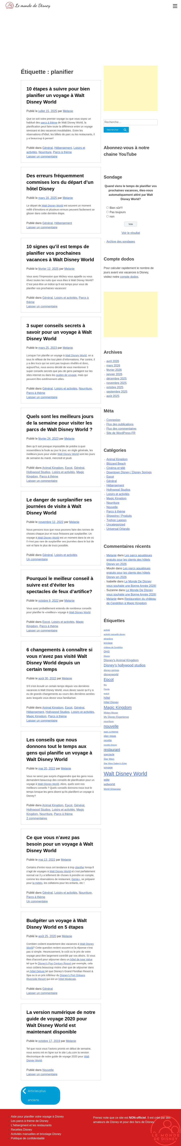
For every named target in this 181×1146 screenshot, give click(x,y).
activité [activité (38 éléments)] (107, 630)
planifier (79, 867)
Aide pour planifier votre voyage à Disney (37, 1116)
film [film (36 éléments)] (105, 685)
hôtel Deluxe (37, 971)
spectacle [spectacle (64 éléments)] (109, 754)
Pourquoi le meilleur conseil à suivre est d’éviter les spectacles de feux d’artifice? (59, 585)
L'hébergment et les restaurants (31, 1125)
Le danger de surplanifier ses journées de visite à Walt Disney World (59, 506)
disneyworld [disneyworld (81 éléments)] (111, 674)
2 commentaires (36, 818)
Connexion (113, 419)
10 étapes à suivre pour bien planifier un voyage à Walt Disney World (58, 95)
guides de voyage (66, 375)
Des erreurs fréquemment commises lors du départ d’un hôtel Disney (59, 182)
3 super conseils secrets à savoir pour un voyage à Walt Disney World (59, 332)
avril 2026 (112, 361)
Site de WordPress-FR (120, 433)
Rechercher (112, 129)
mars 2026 (113, 365)
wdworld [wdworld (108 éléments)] (109, 784)
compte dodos (129, 276)
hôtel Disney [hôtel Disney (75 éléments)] (111, 702)
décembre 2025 (116, 378)
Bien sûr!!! (116, 207)
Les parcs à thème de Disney (29, 1120)
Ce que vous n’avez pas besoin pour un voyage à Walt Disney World (59, 844)
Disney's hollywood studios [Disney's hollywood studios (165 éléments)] (124, 665)
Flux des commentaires (121, 428)
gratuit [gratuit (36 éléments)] (106, 693)
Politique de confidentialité (28, 1138)
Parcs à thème (62, 152)
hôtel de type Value (81, 959)
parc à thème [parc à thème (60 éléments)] (111, 731)
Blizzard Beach (116, 463)
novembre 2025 (116, 382)
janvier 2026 (114, 374)
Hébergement (63, 147)
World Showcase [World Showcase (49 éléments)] (112, 789)
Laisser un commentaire (41, 156)
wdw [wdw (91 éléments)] (106, 779)
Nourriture (45, 152)
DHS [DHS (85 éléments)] (107, 651)
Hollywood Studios (38, 472)
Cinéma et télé (115, 467)
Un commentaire (37, 559)
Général (47, 147)
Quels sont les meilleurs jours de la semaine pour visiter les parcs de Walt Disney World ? (59, 423)
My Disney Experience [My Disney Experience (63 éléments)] (116, 716)
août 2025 (112, 396)
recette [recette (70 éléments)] (108, 740)
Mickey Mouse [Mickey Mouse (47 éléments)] (111, 712)
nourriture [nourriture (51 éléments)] (109, 721)
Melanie (68, 111)
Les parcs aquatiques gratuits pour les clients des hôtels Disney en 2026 (129, 560)
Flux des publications (119, 424)
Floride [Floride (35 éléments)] (107, 689)
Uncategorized (115, 524)
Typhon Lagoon (116, 520)
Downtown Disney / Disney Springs (128, 472)
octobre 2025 (114, 387)
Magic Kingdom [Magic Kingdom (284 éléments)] (118, 707)
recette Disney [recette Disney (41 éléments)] (110, 745)
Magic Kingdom (36, 716)
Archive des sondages (120, 241)
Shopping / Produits (119, 515)
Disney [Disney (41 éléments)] (107, 656)
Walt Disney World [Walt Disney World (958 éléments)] (125, 774)
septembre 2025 (116, 391)
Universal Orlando (118, 528)
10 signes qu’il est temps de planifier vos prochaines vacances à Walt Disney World (60, 253)
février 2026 (114, 369)
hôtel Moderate (67, 979)
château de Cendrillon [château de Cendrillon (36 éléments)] (113, 647)
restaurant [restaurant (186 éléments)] (112, 750)
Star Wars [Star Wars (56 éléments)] (109, 759)
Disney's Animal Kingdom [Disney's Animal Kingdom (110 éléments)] (121, 660)
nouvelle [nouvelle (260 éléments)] (111, 726)
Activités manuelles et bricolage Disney (36, 1133)
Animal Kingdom (52, 467)
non (112, 216)
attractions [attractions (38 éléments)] (108, 639)
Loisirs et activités (65, 297)
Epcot (68, 467)
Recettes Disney (21, 1129)
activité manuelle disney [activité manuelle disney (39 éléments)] (114, 634)
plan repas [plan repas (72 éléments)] (110, 736)
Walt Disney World (52, 205)
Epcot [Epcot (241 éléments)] (109, 679)
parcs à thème (49, 122)
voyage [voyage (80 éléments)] (108, 767)
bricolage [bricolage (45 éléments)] (108, 643)
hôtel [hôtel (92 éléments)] (107, 697)
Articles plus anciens (37, 1095)
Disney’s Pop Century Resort (54, 963)
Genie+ (76, 879)
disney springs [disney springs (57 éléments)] (111, 670)
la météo (37, 883)
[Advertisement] (90, 37)
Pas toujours (118, 212)
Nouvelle (48, 1069)
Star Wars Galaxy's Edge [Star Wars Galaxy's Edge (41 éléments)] (115, 763)
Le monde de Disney (32, 5)
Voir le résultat (131, 232)
